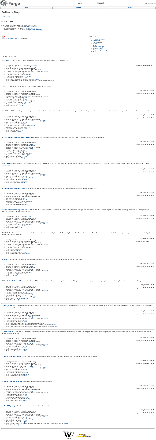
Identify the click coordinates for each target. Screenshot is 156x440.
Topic (94, 51)
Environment (97, 40)
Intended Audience (11, 38)
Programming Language (100, 50)
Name (94, 45)
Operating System (98, 48)
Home (26, 7)
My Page (78, 7)
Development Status (99, 39)
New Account (152, 3)
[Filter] (35, 65)
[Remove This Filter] (30, 26)
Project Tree (6, 16)
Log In (146, 3)
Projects (130, 7)
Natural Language (98, 46)
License (95, 43)
